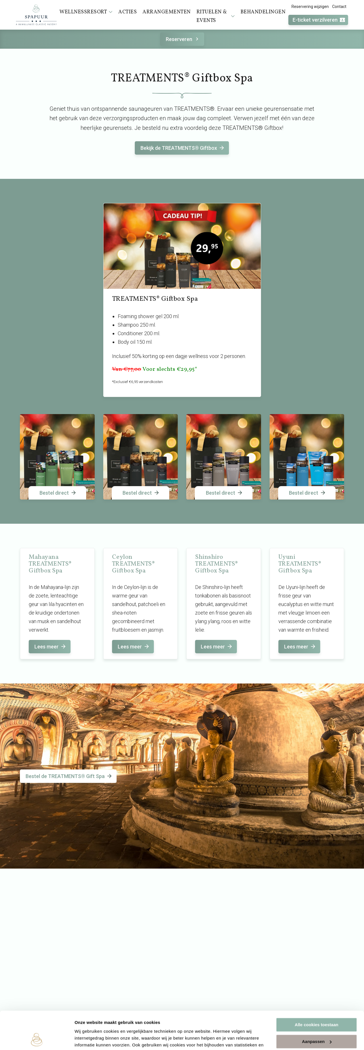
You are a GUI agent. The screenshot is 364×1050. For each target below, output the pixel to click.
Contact (339, 6)
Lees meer (50, 646)
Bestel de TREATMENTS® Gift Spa (69, 776)
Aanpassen (317, 1005)
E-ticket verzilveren (319, 20)
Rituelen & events (216, 16)
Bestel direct (58, 492)
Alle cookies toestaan (316, 989)
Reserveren (183, 39)
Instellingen (87, 1038)
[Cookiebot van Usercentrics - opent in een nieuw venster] (37, 1039)
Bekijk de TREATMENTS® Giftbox (182, 148)
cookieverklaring (133, 1023)
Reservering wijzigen (310, 6)
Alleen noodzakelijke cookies (316, 1022)
